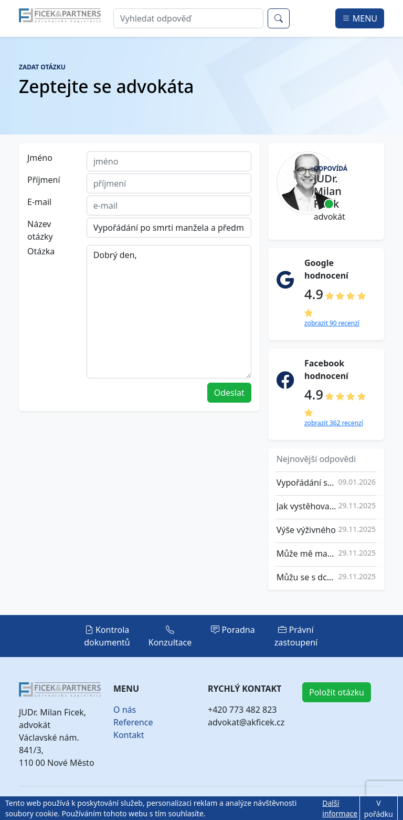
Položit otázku (336, 692)
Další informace (339, 808)
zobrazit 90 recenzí (331, 323)
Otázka (41, 251)
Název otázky (40, 230)
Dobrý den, (169, 311)
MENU (359, 18)
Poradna (233, 630)
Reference (133, 722)
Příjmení (43, 180)
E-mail (39, 202)
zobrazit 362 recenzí (333, 422)
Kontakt (128, 735)
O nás (124, 709)
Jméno (39, 157)
